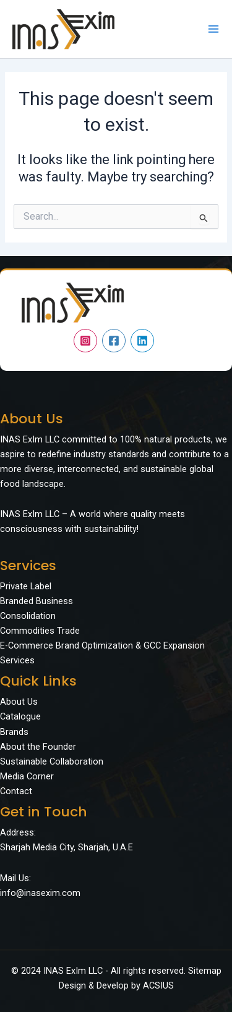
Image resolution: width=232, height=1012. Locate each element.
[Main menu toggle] (213, 29)
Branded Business (36, 601)
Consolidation (28, 615)
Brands (14, 731)
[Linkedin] (142, 340)
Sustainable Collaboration (51, 761)
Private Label (25, 586)
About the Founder (38, 746)
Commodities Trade (40, 630)
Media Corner (27, 776)
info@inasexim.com (40, 892)
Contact (16, 791)
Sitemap (204, 970)
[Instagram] (85, 340)
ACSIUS (158, 985)
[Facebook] (114, 340)
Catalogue (20, 716)
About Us (19, 701)
